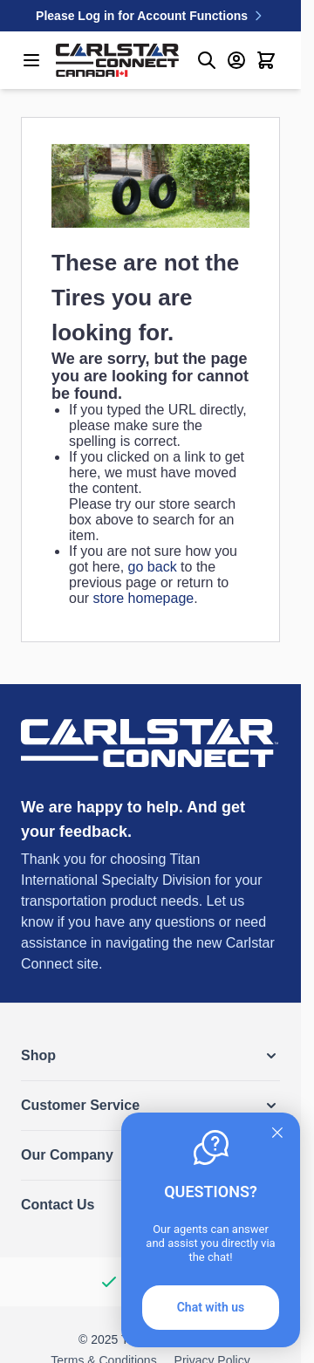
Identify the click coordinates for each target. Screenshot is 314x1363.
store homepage (144, 598)
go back (152, 566)
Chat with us (211, 1307)
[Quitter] (277, 1133)
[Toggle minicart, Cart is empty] (266, 60)
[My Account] (236, 60)
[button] (150, 1055)
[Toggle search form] (207, 60)
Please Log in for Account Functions (150, 16)
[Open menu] (31, 60)
